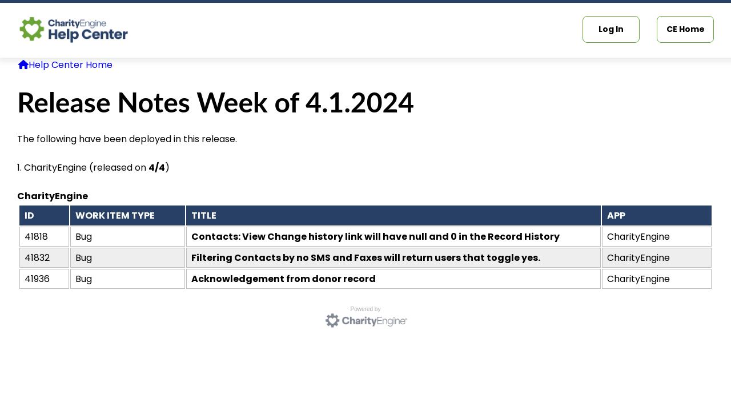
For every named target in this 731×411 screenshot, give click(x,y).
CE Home (685, 29)
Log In (611, 29)
